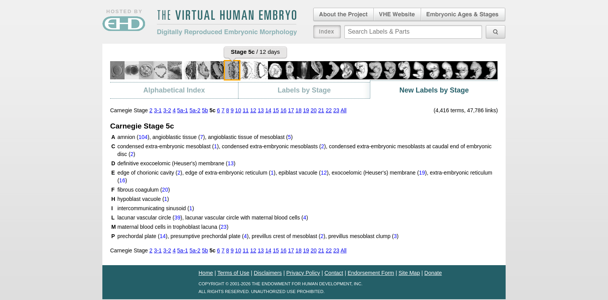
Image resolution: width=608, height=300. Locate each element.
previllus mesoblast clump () (363, 236)
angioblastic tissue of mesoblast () (250, 137)
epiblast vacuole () (303, 173)
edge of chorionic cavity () (149, 173)
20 (314, 110)
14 (268, 110)
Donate (433, 273)
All (343, 110)
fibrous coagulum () (143, 190)
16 (283, 110)
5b (205, 110)
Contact (334, 273)
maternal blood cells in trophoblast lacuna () (172, 227)
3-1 (158, 110)
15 (276, 110)
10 (238, 110)
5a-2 (195, 110)
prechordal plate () (142, 236)
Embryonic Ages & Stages (463, 15)
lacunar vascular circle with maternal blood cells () (246, 217)
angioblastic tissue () (178, 137)
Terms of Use (233, 273)
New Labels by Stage (434, 90)
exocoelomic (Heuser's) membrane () (379, 173)
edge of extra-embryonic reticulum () (230, 173)
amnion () (133, 137)
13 (261, 110)
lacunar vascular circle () (149, 217)
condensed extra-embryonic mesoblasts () (274, 146)
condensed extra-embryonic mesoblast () (168, 146)
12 (253, 110)
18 (298, 110)
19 (306, 110)
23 (336, 110)
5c (212, 110)
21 (321, 110)
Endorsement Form (370, 273)
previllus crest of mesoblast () (288, 236)
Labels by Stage (304, 90)
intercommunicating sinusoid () (155, 208)
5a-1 (182, 110)
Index (327, 32)
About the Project (342, 15)
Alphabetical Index (174, 90)
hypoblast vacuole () (143, 199)
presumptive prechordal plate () (210, 236)
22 (329, 110)
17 (291, 110)
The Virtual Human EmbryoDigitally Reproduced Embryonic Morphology (227, 23)
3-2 (167, 110)
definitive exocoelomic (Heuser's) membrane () (176, 163)
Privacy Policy (303, 273)
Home (206, 273)
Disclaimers (268, 273)
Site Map (409, 273)
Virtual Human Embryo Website (397, 15)
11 (246, 110)
